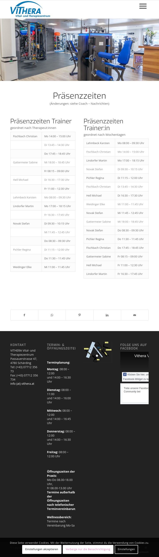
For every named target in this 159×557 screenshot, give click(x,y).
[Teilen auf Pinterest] (79, 315)
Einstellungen (126, 549)
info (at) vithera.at (22, 384)
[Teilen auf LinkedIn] (107, 315)
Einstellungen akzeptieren (41, 549)
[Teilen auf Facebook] (24, 315)
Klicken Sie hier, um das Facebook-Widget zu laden (138, 377)
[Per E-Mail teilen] (134, 315)
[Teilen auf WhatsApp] (52, 315)
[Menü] (143, 6)
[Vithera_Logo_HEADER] (30, 9)
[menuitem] (143, 6)
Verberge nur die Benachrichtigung (88, 549)
